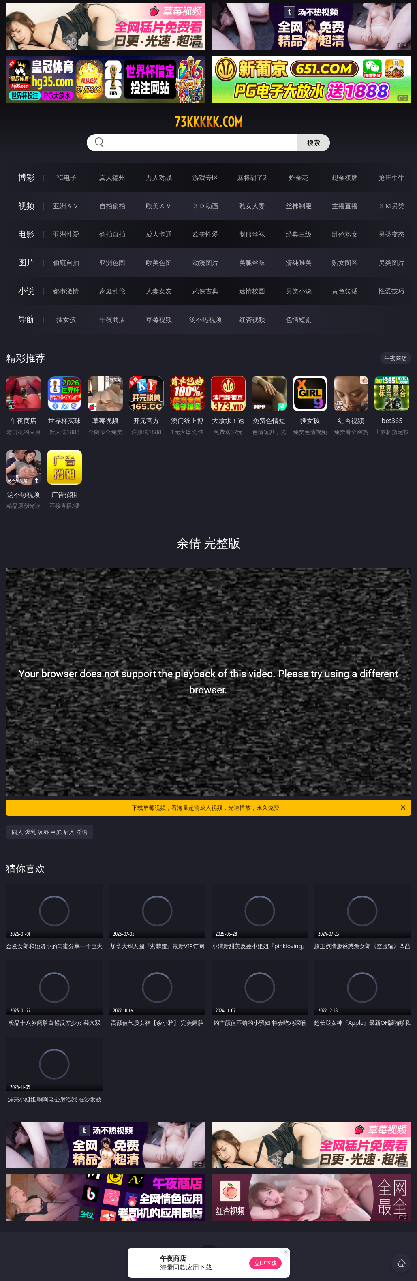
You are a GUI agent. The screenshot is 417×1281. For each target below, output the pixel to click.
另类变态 (391, 234)
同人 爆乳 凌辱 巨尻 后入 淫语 (49, 832)
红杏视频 (252, 319)
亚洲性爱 (66, 234)
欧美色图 (159, 262)
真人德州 (112, 177)
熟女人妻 (252, 205)
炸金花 (298, 177)
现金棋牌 (345, 177)
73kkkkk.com (208, 122)
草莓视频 (159, 319)
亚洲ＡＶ (66, 205)
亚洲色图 (112, 262)
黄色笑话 (345, 291)
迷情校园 (252, 291)
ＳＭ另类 (391, 205)
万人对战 (159, 177)
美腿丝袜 (252, 262)
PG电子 (66, 177)
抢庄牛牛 (391, 177)
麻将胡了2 (252, 177)
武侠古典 (205, 291)
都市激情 (66, 291)
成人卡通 (159, 234)
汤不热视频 (205, 319)
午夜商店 (112, 319)
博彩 (26, 177)
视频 (26, 205)
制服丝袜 (252, 234)
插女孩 (66, 319)
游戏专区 (205, 177)
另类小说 (299, 291)
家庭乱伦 (112, 291)
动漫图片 (205, 262)
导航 (26, 319)
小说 (26, 290)
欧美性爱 (205, 234)
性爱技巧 (391, 291)
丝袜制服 (299, 205)
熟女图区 (345, 262)
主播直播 (345, 205)
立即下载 (265, 1263)
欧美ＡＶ (159, 205)
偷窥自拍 (66, 262)
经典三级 (299, 234)
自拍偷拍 (112, 205)
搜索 (313, 142)
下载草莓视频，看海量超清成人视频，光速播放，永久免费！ (269, 808)
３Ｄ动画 (205, 205)
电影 (26, 234)
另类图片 (391, 262)
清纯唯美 (299, 262)
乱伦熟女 (345, 234)
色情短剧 (299, 319)
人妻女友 (159, 291)
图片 (26, 262)
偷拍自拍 (112, 234)
